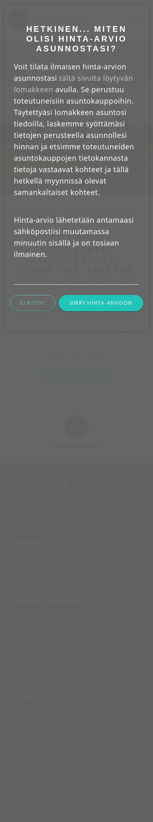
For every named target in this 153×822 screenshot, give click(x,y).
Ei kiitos (32, 302)
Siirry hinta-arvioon (101, 302)
